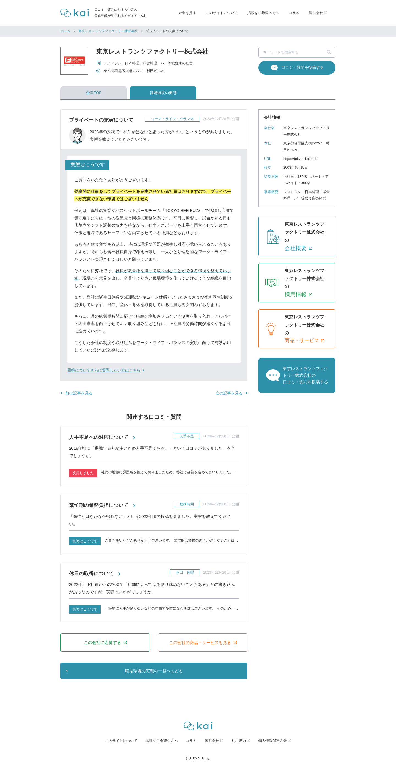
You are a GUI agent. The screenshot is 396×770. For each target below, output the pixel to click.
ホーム (65, 31)
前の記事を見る (78, 393)
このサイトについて (222, 13)
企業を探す (187, 13)
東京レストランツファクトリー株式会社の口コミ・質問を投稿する (305, 375)
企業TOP (94, 93)
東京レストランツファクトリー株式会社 (108, 31)
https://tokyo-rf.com (298, 159)
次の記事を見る (229, 393)
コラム (294, 13)
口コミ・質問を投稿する (302, 67)
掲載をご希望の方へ (263, 13)
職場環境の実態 (163, 93)
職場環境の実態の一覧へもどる (154, 670)
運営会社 (212, 741)
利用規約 (239, 741)
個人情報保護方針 (272, 741)
